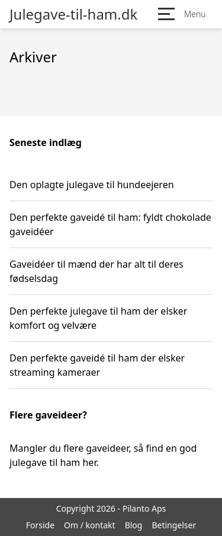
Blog (134, 525)
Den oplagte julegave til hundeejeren (91, 184)
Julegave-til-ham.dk (73, 14)
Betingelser (174, 525)
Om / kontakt (89, 525)
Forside (40, 525)
